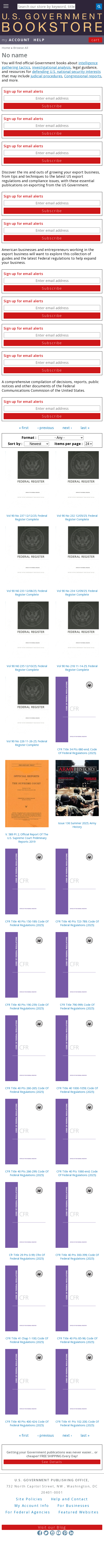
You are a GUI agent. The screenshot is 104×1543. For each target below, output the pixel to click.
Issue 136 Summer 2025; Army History (77, 825)
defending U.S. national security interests (66, 71)
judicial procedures (46, 76)
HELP (39, 39)
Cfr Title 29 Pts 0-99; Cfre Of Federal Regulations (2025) (27, 1256)
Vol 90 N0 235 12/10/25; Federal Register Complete (27, 668)
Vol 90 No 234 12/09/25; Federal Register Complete (77, 592)
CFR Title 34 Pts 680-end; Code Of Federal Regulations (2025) (77, 751)
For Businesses (73, 1505)
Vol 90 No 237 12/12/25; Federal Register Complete (27, 517)
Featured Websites (78, 1512)
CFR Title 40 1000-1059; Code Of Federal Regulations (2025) (77, 1090)
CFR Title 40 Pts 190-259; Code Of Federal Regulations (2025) (26, 1006)
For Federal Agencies (27, 1512)
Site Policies (29, 1499)
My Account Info (31, 1505)
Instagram (52, 1533)
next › (67, 427)
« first (24, 427)
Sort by (14, 443)
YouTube (58, 1533)
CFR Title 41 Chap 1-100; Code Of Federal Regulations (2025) (27, 1340)
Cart (96, 39)
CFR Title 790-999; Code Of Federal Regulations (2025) (77, 1006)
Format (28, 437)
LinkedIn (71, 1533)
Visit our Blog (52, 1527)
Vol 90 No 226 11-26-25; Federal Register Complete (27, 743)
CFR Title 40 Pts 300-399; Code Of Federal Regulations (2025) (77, 1256)
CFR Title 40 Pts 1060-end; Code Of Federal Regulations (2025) (77, 1173)
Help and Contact (69, 1499)
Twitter (46, 1533)
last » (85, 427)
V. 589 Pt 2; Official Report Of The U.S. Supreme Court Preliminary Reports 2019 (26, 837)
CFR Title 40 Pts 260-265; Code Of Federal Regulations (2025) (26, 1090)
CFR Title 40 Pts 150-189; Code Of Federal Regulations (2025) (26, 923)
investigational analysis (51, 67)
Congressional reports (82, 76)
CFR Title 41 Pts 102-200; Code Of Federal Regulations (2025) (77, 1423)
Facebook (39, 1533)
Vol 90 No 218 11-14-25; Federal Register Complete (77, 668)
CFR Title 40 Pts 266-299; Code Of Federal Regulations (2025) (26, 1173)
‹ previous (45, 427)
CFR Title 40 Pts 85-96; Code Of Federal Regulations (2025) (77, 1340)
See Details (52, 1462)
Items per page (68, 443)
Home (6, 48)
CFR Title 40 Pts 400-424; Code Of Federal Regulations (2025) (26, 1423)
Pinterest (64, 1533)
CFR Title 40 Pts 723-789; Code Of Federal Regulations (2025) (77, 923)
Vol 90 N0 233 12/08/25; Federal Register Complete (27, 592)
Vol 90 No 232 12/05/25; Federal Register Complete (77, 517)
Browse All (20, 48)
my (16, 39)
